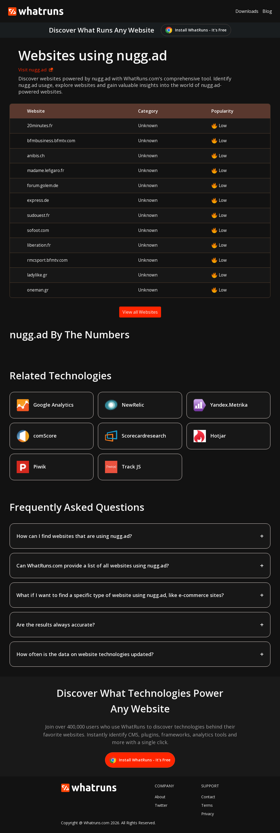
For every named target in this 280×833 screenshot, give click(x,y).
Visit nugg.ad (35, 69)
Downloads (246, 11)
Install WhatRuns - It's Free (195, 30)
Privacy (207, 813)
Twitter (161, 805)
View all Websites (140, 312)
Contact (208, 796)
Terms (207, 805)
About (160, 796)
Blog (267, 11)
